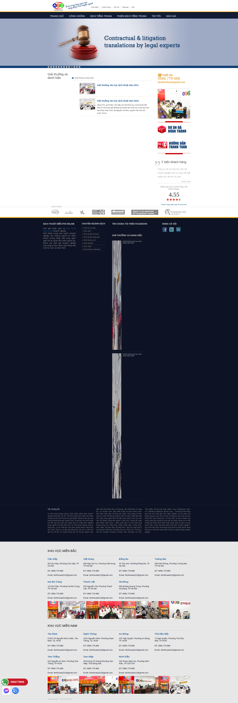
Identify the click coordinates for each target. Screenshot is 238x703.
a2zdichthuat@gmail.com (171, 82)
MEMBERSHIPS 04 (98, 212)
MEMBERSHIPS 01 (55, 212)
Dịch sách (87, 231)
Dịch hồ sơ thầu (90, 228)
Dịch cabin (88, 246)
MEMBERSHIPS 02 (69, 212)
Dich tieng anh (58, 6)
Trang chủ (57, 16)
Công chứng (77, 16)
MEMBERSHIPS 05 (118, 212)
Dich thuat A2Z (53, 699)
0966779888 (17, 682)
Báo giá (171, 16)
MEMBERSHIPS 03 (83, 212)
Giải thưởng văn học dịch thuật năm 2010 (118, 101)
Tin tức (156, 16)
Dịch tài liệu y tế (89, 240)
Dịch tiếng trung (101, 16)
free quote (172, 131)
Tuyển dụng (106, 7)
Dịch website (88, 243)
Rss (133, 7)
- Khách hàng (185, 181)
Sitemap (125, 7)
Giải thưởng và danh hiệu (84, 78)
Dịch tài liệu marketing (92, 249)
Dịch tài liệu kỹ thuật (91, 234)
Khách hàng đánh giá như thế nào (174, 204)
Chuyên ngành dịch (93, 223)
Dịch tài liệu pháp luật (92, 237)
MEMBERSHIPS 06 (145, 212)
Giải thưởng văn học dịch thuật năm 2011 (118, 85)
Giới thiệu (94, 7)
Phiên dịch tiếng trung (132, 16)
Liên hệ (116, 7)
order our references (175, 145)
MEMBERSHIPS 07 (176, 212)
